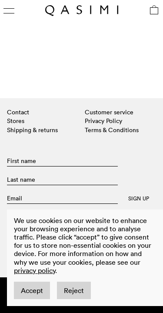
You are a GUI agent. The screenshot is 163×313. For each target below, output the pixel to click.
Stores (15, 121)
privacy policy (34, 270)
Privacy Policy (103, 121)
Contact (18, 112)
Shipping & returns (32, 130)
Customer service (109, 112)
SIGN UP (138, 198)
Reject (74, 290)
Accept (32, 290)
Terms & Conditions (112, 130)
